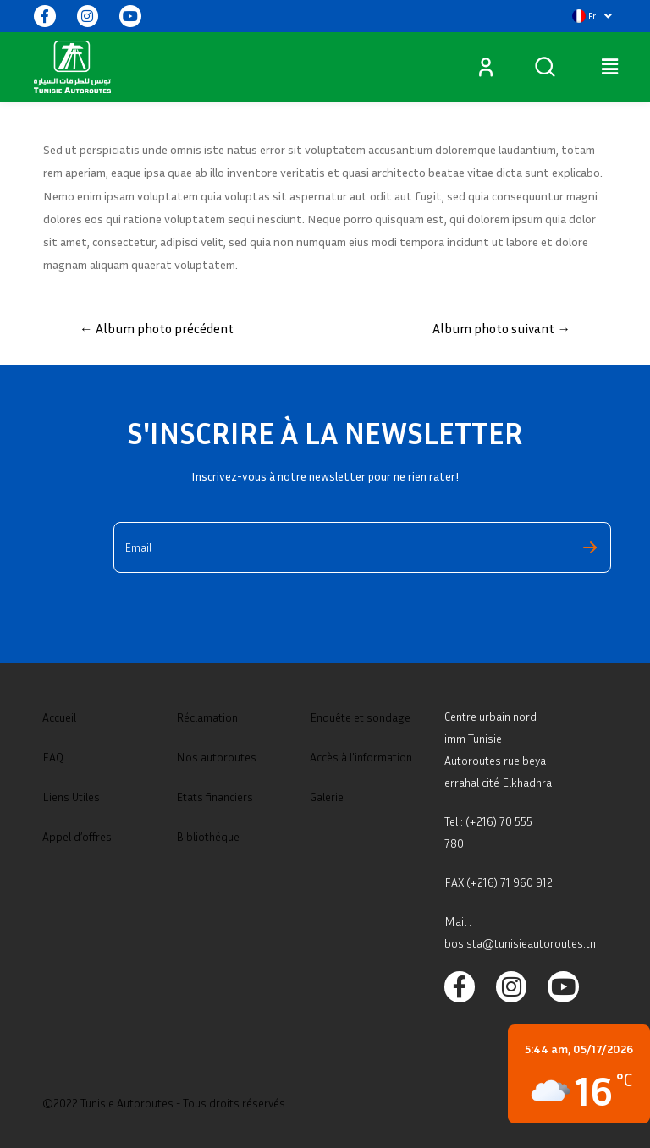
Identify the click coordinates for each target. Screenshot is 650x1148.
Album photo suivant (501, 328)
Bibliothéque (208, 836)
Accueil (59, 717)
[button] (592, 16)
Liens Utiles (71, 796)
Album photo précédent (157, 328)
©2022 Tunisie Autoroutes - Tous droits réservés (163, 1103)
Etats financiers (214, 796)
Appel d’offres (77, 836)
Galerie (327, 796)
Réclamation (207, 717)
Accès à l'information (361, 757)
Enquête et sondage (360, 717)
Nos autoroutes (216, 757)
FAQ (52, 757)
